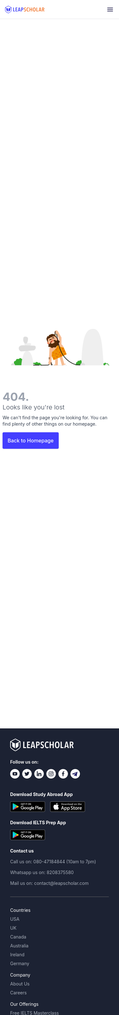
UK (13, 928)
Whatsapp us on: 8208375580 (42, 872)
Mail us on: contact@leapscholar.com (49, 883)
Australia (19, 945)
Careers (18, 992)
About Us (20, 983)
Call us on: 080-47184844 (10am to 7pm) (53, 861)
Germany (19, 963)
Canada (18, 936)
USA (14, 919)
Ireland (17, 954)
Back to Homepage (31, 440)
